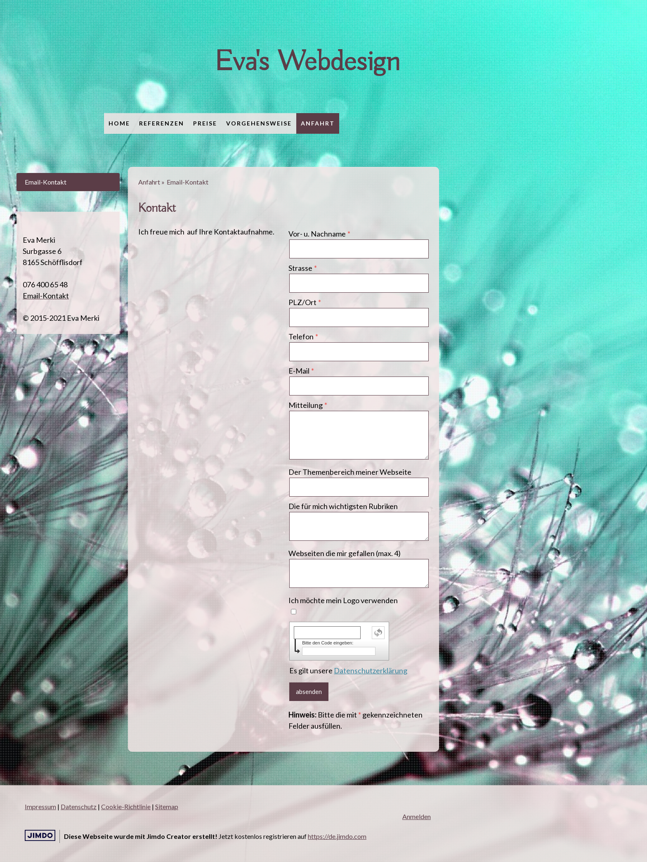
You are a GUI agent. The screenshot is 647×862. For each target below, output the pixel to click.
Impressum (40, 806)
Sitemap (166, 806)
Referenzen (161, 123)
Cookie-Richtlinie (126, 806)
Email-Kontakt (45, 182)
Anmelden (416, 816)
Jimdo (40, 835)
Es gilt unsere (348, 670)
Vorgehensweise (259, 123)
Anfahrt (318, 123)
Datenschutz (79, 806)
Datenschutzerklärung (370, 670)
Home (119, 123)
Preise (205, 123)
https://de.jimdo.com (337, 836)
